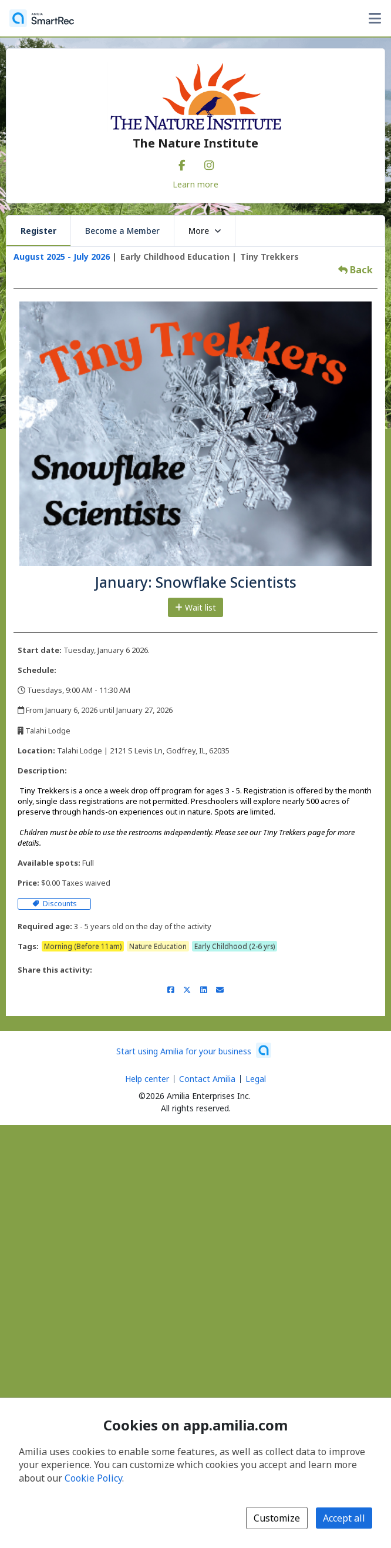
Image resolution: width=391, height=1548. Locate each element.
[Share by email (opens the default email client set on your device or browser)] (220, 989)
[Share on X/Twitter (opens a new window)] (187, 989)
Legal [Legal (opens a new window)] (255, 1078)
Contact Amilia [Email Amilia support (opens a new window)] (207, 1078)
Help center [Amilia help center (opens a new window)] (147, 1078)
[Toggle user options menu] (375, 18)
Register (38, 230)
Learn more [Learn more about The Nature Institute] (195, 184)
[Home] (41, 18)
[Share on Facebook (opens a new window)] (170, 989)
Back (355, 269)
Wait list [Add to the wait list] (195, 607)
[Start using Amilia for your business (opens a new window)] (193, 1050)
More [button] (204, 230)
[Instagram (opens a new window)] (209, 163)
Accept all (344, 1518)
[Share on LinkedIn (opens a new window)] (203, 989)
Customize (277, 1518)
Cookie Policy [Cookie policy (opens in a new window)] (93, 1478)
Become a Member (122, 230)
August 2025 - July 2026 (62, 256)
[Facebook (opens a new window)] (182, 163)
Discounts (54, 904)
